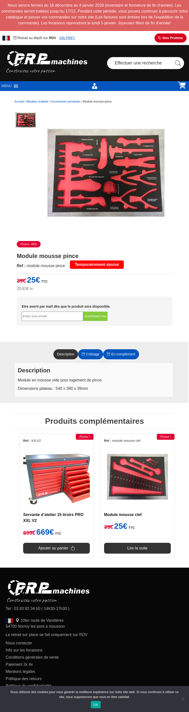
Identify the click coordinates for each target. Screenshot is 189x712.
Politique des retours (24, 679)
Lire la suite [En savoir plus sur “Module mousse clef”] (137, 548)
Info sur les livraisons (24, 650)
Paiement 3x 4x (19, 664)
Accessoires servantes (65, 101)
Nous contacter (19, 643)
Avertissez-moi (95, 316)
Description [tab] (65, 354)
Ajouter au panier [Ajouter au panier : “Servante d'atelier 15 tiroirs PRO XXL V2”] (53, 548)
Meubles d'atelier (37, 101)
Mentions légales (20, 671)
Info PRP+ (67, 38)
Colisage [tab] (90, 354)
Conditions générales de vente (32, 657)
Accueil (19, 101)
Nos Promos (170, 38)
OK (95, 705)
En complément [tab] (121, 354)
